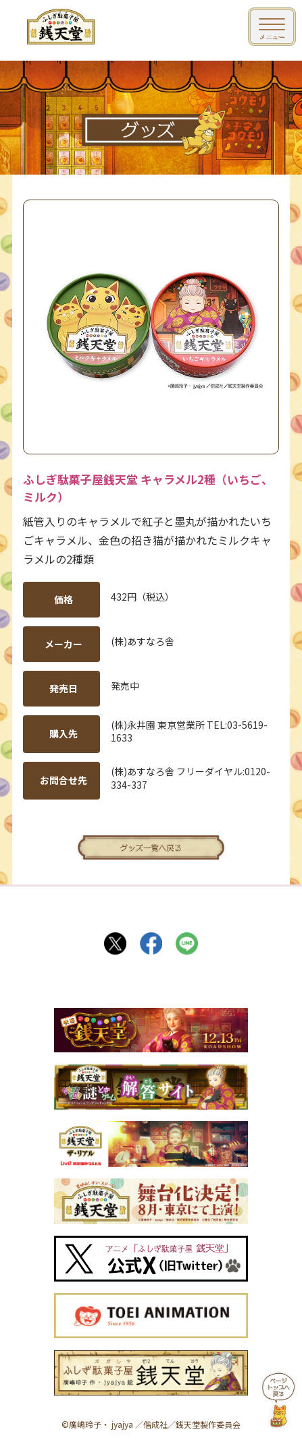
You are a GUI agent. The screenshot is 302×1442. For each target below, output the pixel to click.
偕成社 (155, 1424)
